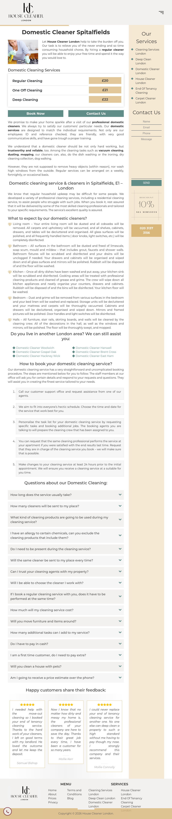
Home (52, 790)
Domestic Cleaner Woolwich (35, 348)
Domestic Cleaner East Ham (95, 356)
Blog (70, 798)
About (52, 794)
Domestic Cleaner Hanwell (94, 348)
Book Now (36, 114)
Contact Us (96, 114)
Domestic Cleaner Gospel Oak (36, 352)
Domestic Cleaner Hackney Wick (38, 356)
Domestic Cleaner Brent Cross (96, 352)
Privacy (53, 802)
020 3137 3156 (146, 230)
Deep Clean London (102, 798)
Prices (52, 798)
